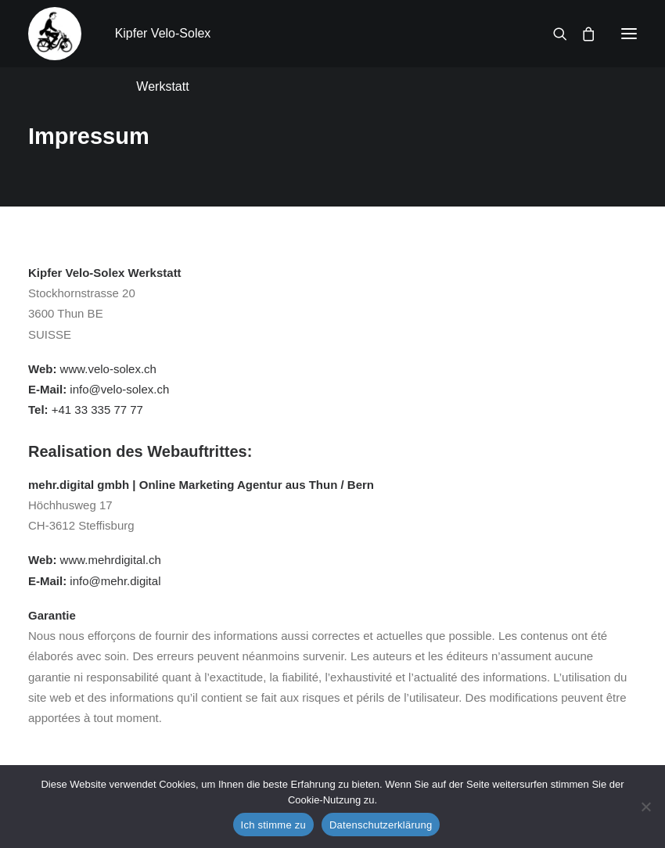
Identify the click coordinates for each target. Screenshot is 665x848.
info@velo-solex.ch (119, 389)
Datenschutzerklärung (380, 825)
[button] (629, 33)
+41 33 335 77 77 (97, 409)
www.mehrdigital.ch (110, 559)
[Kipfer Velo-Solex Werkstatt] (54, 33)
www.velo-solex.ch (108, 368)
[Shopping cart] (581, 34)
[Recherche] (553, 34)
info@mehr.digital (115, 580)
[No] (645, 806)
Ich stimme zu (273, 825)
